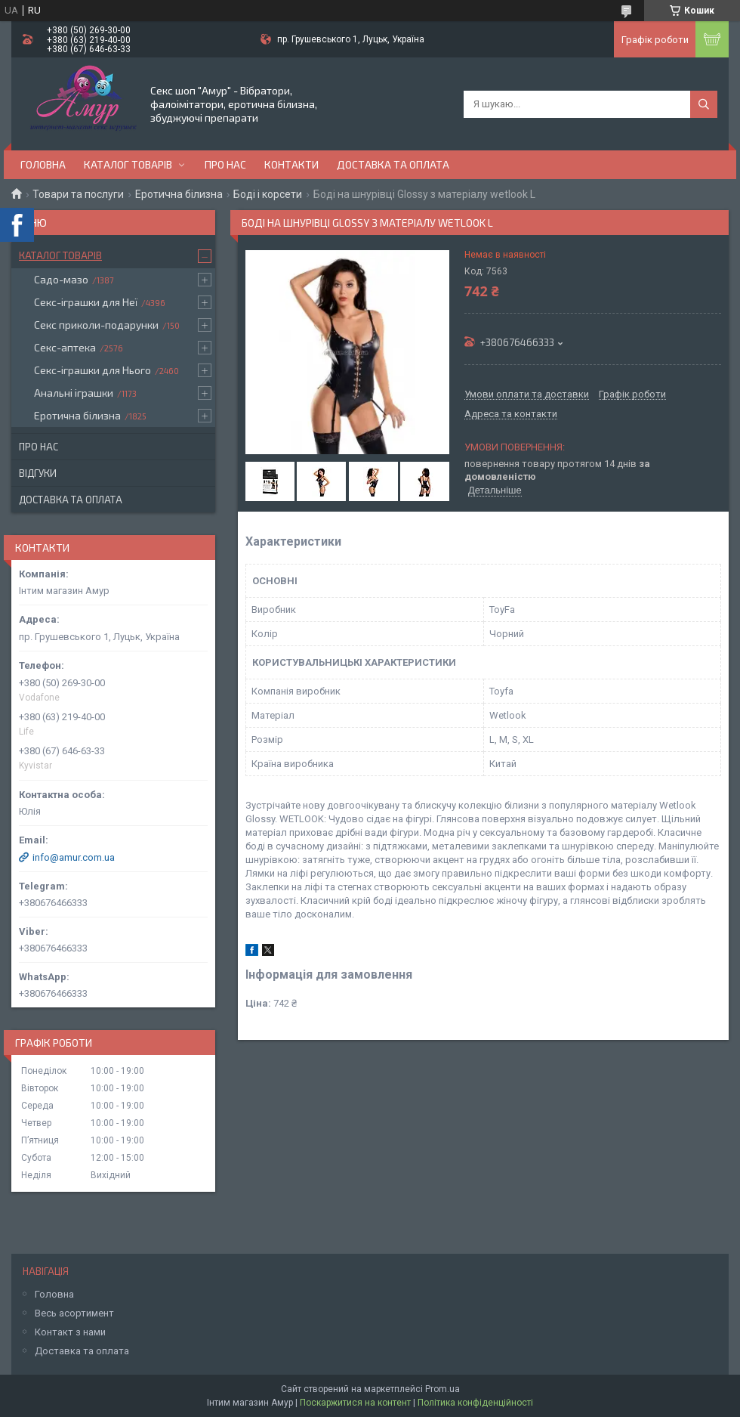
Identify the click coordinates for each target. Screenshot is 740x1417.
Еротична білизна (179, 194)
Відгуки (38, 473)
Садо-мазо (61, 279)
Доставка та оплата (393, 164)
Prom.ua (442, 1389)
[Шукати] (703, 104)
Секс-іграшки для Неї (85, 301)
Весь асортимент (74, 1313)
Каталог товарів (128, 164)
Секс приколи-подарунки (96, 324)
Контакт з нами (70, 1332)
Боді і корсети (267, 194)
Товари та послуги (78, 194)
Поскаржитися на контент (355, 1402)
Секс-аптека (65, 347)
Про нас (225, 164)
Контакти (291, 164)
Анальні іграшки (73, 392)
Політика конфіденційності (475, 1402)
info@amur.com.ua (73, 857)
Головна (43, 164)
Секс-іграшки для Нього (92, 370)
